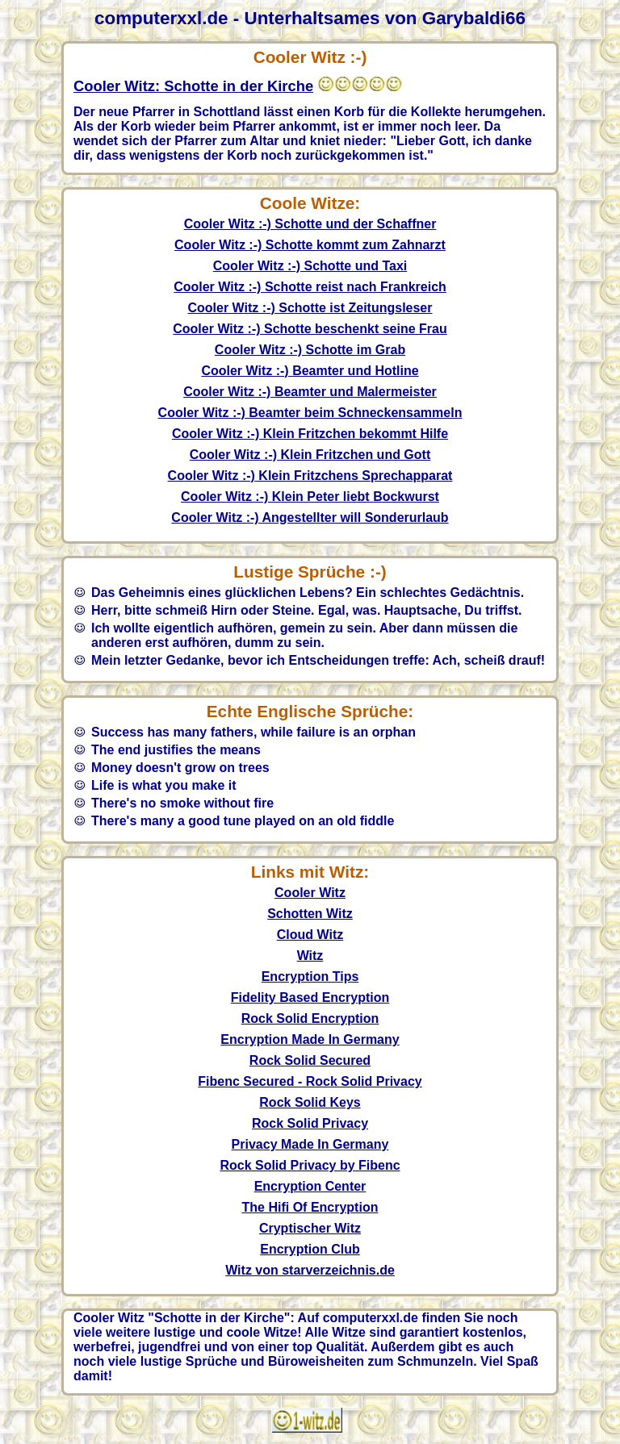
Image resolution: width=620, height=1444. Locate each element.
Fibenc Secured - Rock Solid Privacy (309, 1081)
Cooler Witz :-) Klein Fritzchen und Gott (310, 454)
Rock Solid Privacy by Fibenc (310, 1165)
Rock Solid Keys (309, 1102)
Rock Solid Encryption (310, 1018)
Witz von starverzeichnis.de (310, 1270)
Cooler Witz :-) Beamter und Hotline (309, 371)
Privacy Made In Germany (310, 1144)
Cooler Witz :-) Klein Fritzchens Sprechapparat (310, 475)
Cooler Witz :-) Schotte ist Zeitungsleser (310, 308)
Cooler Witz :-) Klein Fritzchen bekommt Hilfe (310, 433)
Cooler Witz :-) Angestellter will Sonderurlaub (309, 517)
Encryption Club (310, 1249)
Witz (310, 955)
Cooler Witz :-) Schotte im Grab (310, 350)
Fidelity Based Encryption (310, 997)
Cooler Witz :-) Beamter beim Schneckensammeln (310, 412)
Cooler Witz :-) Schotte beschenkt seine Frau (309, 329)
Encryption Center (310, 1186)
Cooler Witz (310, 892)
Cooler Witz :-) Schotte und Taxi (310, 266)
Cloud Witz (310, 934)
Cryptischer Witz (310, 1228)
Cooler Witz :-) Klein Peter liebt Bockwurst (310, 496)
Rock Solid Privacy (310, 1123)
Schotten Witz (310, 913)
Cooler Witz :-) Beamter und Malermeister (310, 392)
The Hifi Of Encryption (310, 1207)
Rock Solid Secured (310, 1060)
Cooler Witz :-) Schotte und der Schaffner (310, 224)
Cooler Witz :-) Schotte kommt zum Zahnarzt (310, 245)
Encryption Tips (310, 976)
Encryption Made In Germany (309, 1039)
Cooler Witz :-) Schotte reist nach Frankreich (310, 287)
